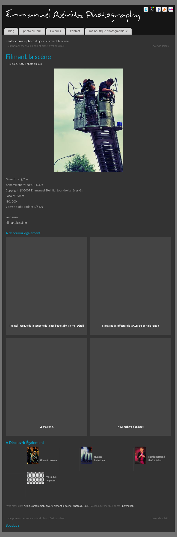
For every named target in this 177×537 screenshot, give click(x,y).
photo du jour (32, 31)
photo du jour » (37, 41)
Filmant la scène (16, 223)
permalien (128, 505)
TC (90, 505)
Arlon (27, 505)
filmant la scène (63, 505)
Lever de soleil (161, 46)
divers (49, 505)
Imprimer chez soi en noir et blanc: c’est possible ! (36, 46)
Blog (11, 31)
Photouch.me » (16, 41)
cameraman (38, 505)
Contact (75, 31)
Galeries (55, 31)
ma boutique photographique (108, 31)
